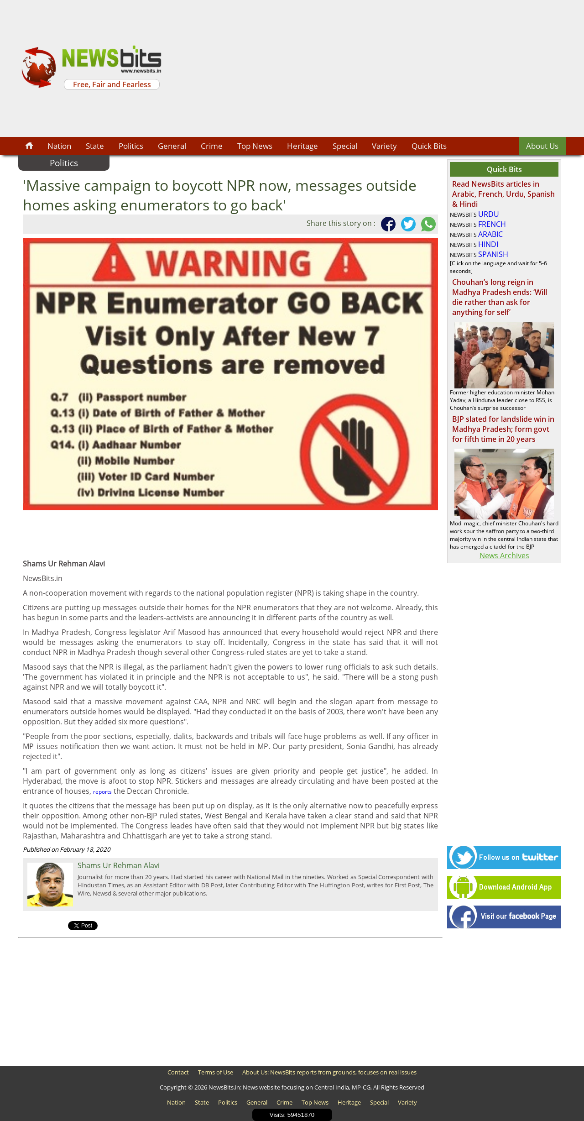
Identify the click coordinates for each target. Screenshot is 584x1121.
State (95, 146)
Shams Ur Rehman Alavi (119, 865)
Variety (384, 146)
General (172, 146)
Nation (59, 146)
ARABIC (490, 234)
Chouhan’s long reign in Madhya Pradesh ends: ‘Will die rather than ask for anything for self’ (499, 297)
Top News (254, 146)
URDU (488, 214)
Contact (178, 1072)
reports (102, 792)
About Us (542, 146)
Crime (212, 146)
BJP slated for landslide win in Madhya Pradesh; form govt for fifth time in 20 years (503, 429)
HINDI (488, 244)
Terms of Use (215, 1072)
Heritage (302, 146)
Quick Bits (429, 146)
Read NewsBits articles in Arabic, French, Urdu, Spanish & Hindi (503, 194)
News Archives (504, 555)
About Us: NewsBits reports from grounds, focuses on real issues (329, 1072)
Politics (131, 146)
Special (345, 146)
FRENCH (492, 224)
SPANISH (493, 254)
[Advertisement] (365, 68)
